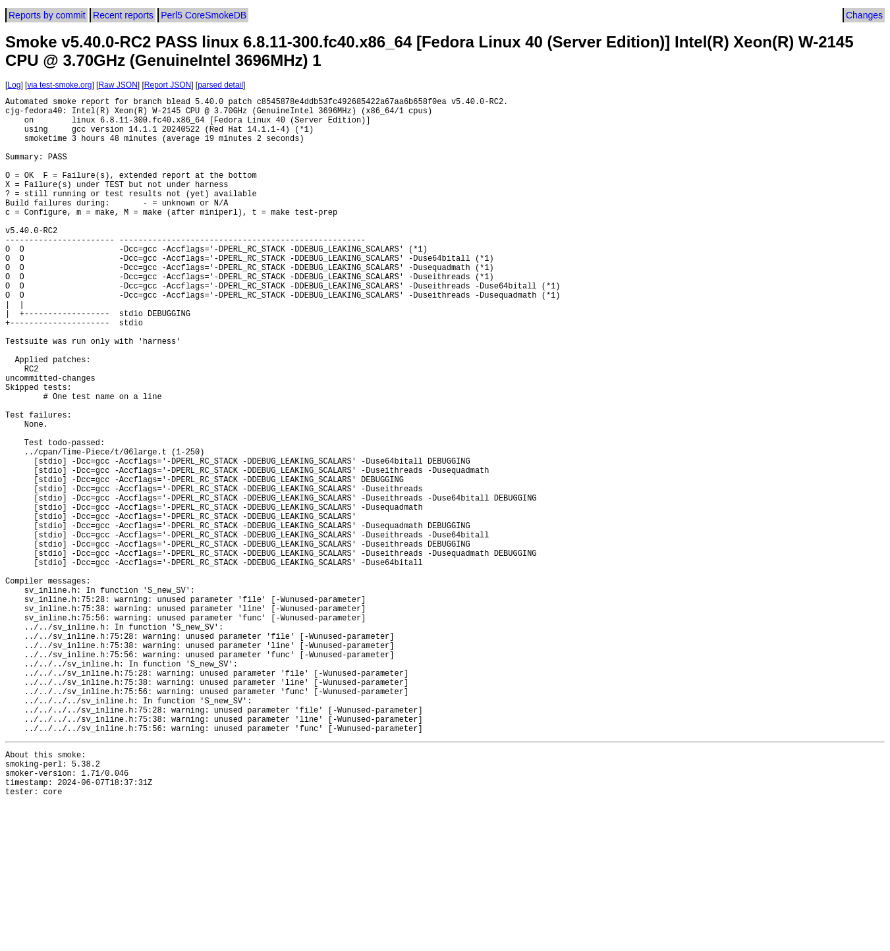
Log (13, 85)
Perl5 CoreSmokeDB (203, 15)
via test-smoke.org (59, 85)
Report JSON (167, 85)
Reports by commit (47, 15)
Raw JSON (117, 85)
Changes (864, 15)
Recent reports (123, 15)
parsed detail (220, 85)
